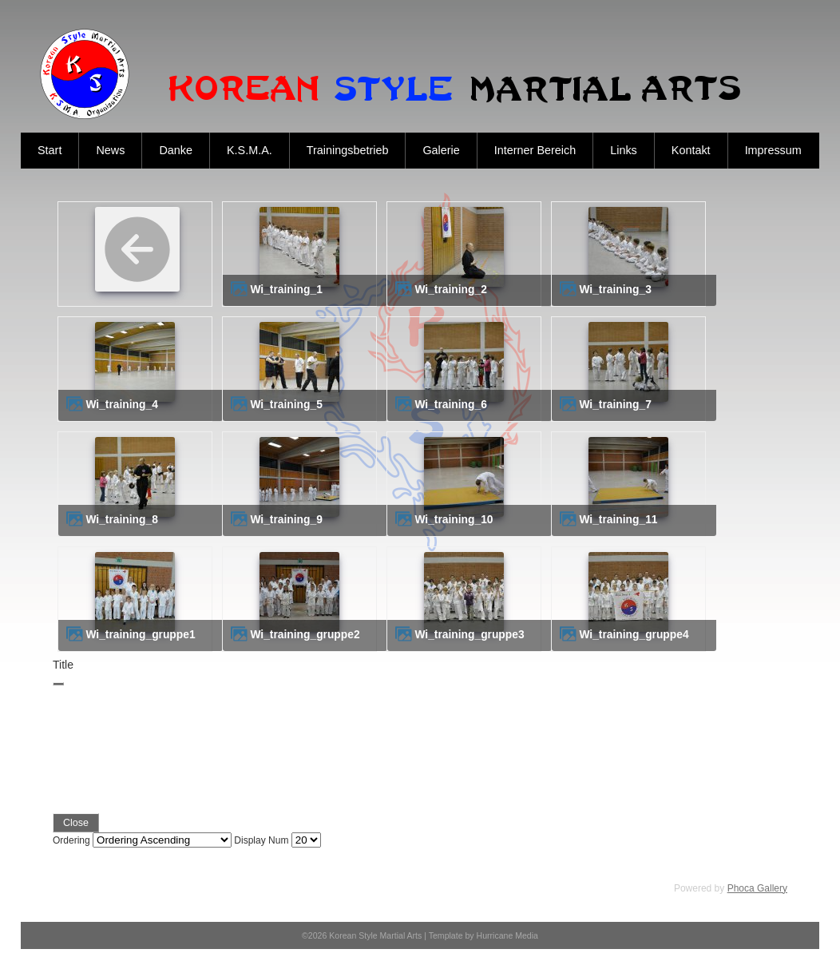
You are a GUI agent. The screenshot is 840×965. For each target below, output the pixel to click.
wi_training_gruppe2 (304, 635)
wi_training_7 (615, 405)
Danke (175, 150)
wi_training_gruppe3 (469, 635)
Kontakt (691, 150)
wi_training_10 (453, 520)
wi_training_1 (286, 290)
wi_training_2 (450, 290)
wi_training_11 (618, 520)
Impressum (773, 150)
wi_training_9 (286, 520)
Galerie (440, 150)
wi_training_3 (615, 290)
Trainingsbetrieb (348, 150)
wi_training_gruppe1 (140, 635)
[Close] (58, 683)
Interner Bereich (535, 150)
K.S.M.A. (249, 150)
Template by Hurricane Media (483, 935)
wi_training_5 (286, 405)
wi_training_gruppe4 (633, 635)
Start (49, 150)
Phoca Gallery (757, 888)
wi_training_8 (121, 520)
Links (623, 150)
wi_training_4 (121, 405)
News (110, 150)
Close (76, 822)
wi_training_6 (450, 405)
